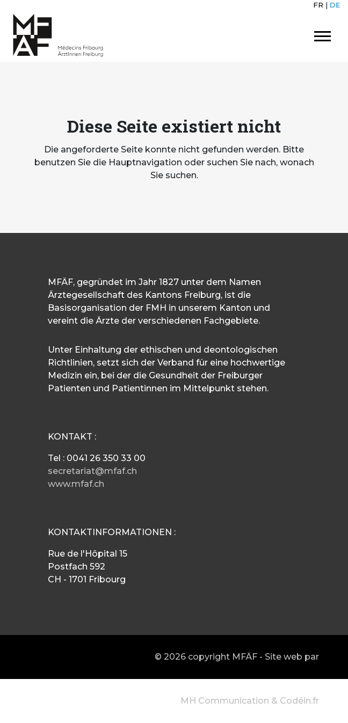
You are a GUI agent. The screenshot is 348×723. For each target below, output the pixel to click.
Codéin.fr (299, 701)
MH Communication (224, 701)
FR (318, 5)
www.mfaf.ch (76, 484)
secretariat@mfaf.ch (92, 471)
